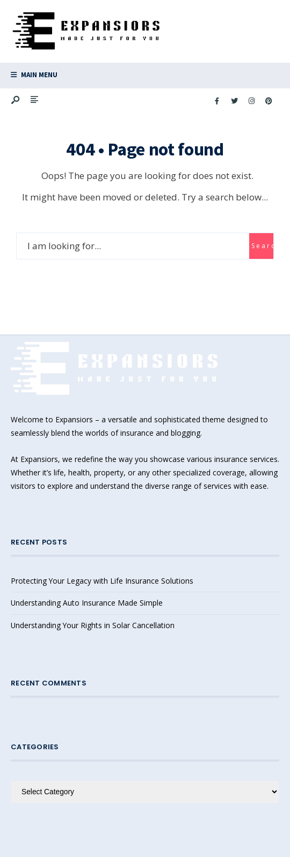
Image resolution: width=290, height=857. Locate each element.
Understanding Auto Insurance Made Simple (87, 603)
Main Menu (34, 74)
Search (262, 245)
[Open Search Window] (16, 100)
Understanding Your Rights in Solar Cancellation (93, 625)
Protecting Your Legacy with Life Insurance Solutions (102, 581)
